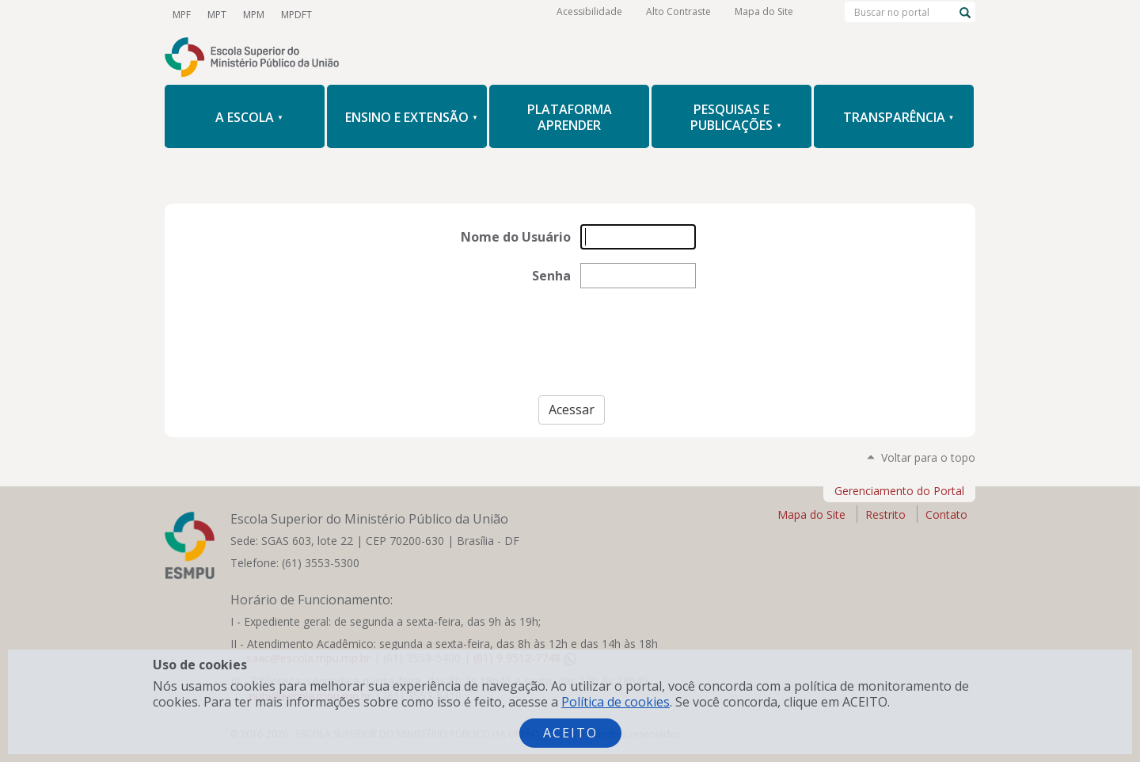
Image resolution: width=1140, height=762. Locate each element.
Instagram (423, 15)
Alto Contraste (678, 15)
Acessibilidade (589, 15)
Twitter (369, 15)
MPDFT (294, 14)
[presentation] (570, 348)
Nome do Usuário (516, 237)
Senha (551, 275)
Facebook (396, 15)
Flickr (476, 15)
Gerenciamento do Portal (899, 490)
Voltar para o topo (928, 457)
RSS (503, 15)
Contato (946, 514)
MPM (252, 14)
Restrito (885, 514)
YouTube (342, 15)
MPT (216, 14)
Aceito (570, 732)
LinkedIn (450, 15)
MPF (182, 14)
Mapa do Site (764, 15)
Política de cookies (615, 702)
